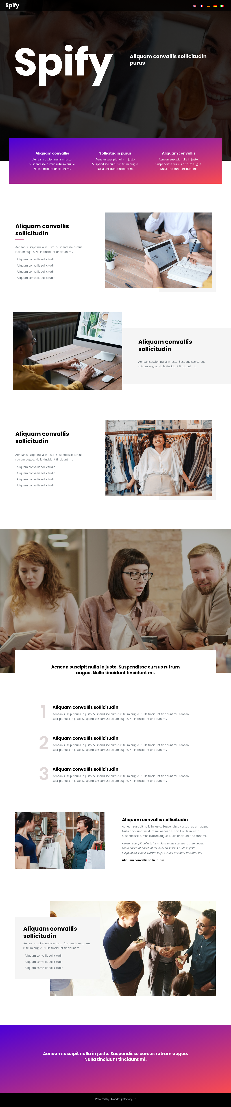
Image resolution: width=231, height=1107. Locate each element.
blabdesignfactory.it (122, 1099)
